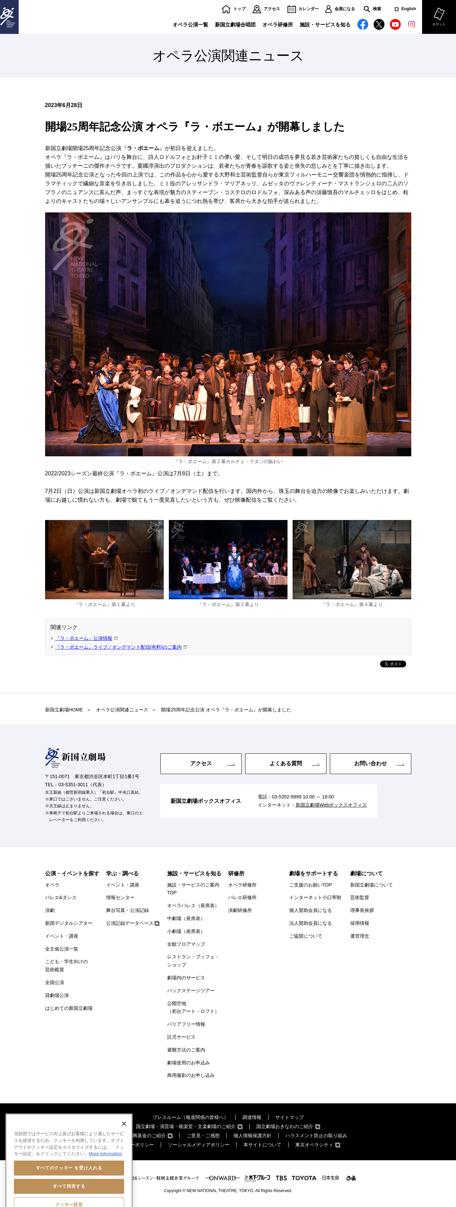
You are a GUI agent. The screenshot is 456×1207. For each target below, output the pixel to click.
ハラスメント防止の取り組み (316, 1135)
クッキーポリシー (135, 1144)
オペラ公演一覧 (190, 24)
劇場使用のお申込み (188, 1062)
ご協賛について (305, 936)
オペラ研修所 (277, 24)
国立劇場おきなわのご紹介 (284, 1126)
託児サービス (181, 1037)
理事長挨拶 (362, 910)
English (408, 9)
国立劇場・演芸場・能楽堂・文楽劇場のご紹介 (186, 1126)
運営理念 (359, 936)
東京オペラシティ (314, 1144)
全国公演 (54, 982)
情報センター (120, 897)
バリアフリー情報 (186, 1024)
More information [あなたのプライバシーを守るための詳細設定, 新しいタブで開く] (105, 1176)
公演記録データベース (130, 923)
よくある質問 (286, 763)
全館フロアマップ (186, 944)
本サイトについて (262, 1144)
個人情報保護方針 (253, 1135)
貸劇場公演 (57, 995)
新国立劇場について (371, 885)
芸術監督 (359, 897)
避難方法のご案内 (186, 1050)
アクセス (272, 9)
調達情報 (251, 1117)
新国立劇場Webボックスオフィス (331, 805)
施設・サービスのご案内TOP (193, 889)
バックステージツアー (191, 990)
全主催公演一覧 (61, 949)
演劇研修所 (240, 910)
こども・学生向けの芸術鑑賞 (66, 965)
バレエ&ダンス (61, 897)
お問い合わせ (370, 763)
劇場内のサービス (186, 977)
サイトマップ (289, 1117)
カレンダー (308, 9)
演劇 (50, 910)
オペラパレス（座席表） (193, 905)
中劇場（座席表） (186, 918)
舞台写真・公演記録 (127, 910)
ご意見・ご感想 (203, 1135)
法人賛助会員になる (310, 923)
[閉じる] (124, 1146)
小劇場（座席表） (186, 931)
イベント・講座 (61, 936)
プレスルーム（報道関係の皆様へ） (191, 1117)
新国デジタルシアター (69, 923)
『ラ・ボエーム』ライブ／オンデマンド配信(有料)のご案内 (118, 647)
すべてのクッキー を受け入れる (69, 1190)
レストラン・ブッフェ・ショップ (193, 960)
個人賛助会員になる (310, 910)
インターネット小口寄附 (315, 897)
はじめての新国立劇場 (69, 1008)
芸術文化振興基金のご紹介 (137, 1135)
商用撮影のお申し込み (191, 1075)
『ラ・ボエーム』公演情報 (83, 638)
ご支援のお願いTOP (310, 885)
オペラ (52, 885)
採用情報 (359, 923)
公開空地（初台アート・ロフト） (193, 1007)
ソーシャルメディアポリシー (199, 1144)
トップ (239, 9)
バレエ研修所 (242, 897)
